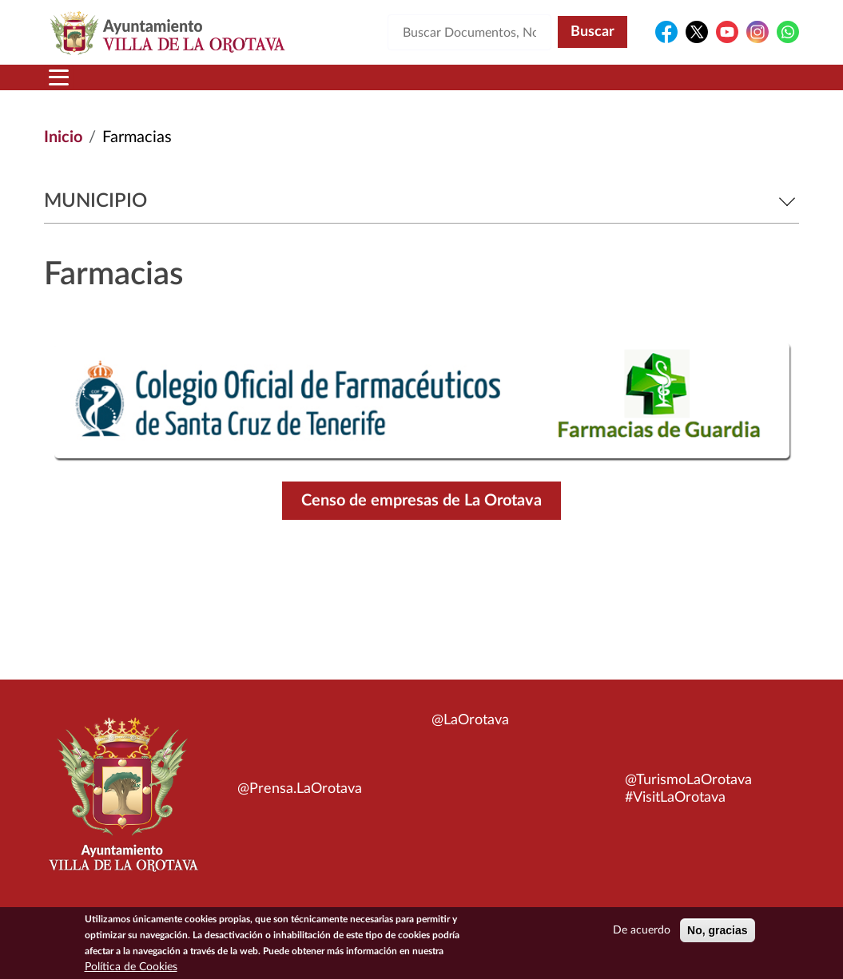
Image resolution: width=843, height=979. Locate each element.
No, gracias (717, 933)
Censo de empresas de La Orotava (421, 501)
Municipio (421, 201)
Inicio (63, 137)
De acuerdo (641, 933)
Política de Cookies (131, 970)
